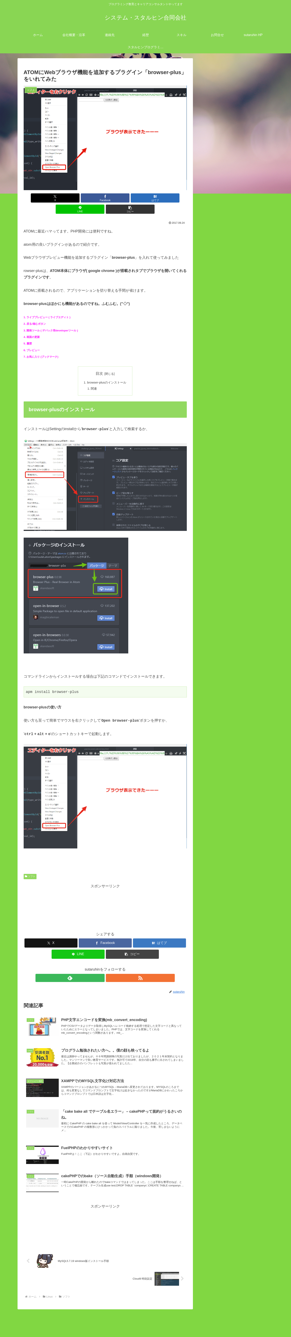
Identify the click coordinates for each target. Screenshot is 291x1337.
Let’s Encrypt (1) (225, 316)
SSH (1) (218, 329)
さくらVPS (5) (224, 336)
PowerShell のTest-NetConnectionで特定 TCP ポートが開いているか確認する (235, 722)
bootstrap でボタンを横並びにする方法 (244, 553)
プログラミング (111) (226, 606)
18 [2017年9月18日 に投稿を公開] (206, 795)
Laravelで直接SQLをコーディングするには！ (253, 448)
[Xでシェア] (50, 198)
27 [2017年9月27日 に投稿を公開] (226, 802)
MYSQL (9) (221, 323)
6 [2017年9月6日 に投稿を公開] (226, 782)
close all (223, 283)
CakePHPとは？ (229, 375)
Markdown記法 (224, 527)
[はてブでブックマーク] (105, 198)
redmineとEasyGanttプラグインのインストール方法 (233, 670)
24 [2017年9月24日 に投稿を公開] (264, 795)
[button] (160, 198)
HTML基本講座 (224, 560)
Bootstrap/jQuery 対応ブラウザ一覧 (245, 395)
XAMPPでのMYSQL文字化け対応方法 (247, 494)
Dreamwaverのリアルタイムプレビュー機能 (248, 514)
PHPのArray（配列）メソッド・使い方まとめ (253, 349)
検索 (204, 626)
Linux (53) (216, 296)
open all (207, 283)
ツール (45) (217, 599)
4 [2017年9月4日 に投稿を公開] (206, 782)
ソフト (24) (221, 342)
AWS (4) (219, 303)
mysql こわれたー (230, 408)
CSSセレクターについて (232, 520)
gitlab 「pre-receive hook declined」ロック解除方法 (235, 739)
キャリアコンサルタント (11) (232, 593)
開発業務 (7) (218, 613)
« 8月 (205, 813)
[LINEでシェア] (132, 198)
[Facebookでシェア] (78, 198)
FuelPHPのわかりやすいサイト (241, 382)
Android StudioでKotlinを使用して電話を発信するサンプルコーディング (235, 687)
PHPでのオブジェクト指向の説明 (243, 422)
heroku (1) (220, 309)
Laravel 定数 (226, 441)
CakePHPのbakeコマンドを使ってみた (248, 369)
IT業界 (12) (217, 290)
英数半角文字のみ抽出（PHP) (240, 474)
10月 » (218, 813)
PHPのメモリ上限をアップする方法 (245, 487)
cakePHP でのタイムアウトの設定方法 (248, 402)
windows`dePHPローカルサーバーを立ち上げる (234, 704)
